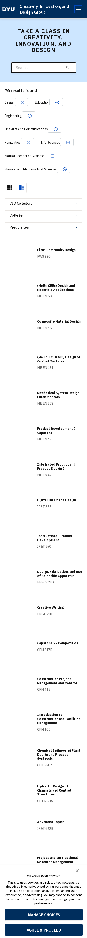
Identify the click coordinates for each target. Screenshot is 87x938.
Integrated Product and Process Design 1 (56, 466)
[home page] (8, 9)
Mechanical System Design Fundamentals (58, 395)
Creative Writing (50, 607)
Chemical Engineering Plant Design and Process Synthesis (58, 754)
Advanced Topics (50, 822)
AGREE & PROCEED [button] (44, 930)
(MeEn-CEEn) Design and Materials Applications (56, 288)
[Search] (43, 67)
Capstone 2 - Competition (57, 643)
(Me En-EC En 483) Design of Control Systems (59, 359)
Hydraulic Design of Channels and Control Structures (54, 790)
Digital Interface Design (56, 500)
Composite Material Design (59, 321)
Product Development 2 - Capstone (57, 431)
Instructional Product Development (54, 538)
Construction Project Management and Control (57, 681)
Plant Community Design (56, 250)
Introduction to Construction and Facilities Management (58, 719)
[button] (77, 870)
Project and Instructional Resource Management (57, 860)
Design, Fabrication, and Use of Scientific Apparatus (59, 574)
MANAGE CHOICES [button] (44, 914)
